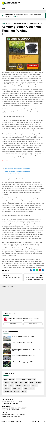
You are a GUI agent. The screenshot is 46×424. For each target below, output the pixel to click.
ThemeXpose (18, 421)
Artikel (3, 23)
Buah (5, 379)
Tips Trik (23, 391)
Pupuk (19, 388)
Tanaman (31, 388)
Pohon (14, 388)
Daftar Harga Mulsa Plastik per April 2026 (23, 355)
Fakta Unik (14, 382)
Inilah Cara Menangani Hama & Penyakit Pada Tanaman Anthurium (17, 168)
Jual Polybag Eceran (35, 23)
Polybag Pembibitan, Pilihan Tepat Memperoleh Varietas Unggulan (17, 171)
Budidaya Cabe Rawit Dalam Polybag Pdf (17, 23)
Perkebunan (26, 385)
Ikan (26, 382)
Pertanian (34, 385)
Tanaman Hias (8, 391)
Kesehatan (38, 382)
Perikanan (18, 385)
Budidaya (11, 379)
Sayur (25, 388)
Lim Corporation (10, 421)
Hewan (21, 382)
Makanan (11, 385)
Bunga (18, 379)
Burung (24, 379)
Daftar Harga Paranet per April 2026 (22, 343)
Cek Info (15, 16)
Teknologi (16, 391)
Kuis (5, 385)
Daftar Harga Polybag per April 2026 (22, 362)
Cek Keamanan (33, 323)
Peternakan (7, 388)
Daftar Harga (31, 379)
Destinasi (6, 382)
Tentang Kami (13, 323)
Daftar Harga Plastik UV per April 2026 (23, 336)
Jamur (31, 382)
